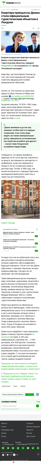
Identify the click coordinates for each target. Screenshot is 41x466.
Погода (3, 436)
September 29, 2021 (9, 100)
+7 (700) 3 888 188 (22, 444)
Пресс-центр (31, 436)
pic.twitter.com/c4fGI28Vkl (22, 96)
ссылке (17, 118)
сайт (30, 66)
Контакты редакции (33, 426)
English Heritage (8, 223)
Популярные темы (7, 430)
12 (36, 250)
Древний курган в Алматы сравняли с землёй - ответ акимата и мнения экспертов (18, 233)
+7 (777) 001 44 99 (8, 444)
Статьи (3, 426)
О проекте (30, 423)
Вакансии (30, 430)
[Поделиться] (38, 28)
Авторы (3, 433)
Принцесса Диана (6, 386)
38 (36, 236)
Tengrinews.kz (7, 66)
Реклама (29, 433)
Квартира (23, 386)
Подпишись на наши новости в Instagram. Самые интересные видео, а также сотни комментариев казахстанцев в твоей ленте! (20, 366)
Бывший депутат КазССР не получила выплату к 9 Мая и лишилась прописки (20, 247)
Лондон (15, 386)
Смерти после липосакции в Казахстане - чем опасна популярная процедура (18, 240)
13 (36, 243)
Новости (4, 423)
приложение (10, 452)
